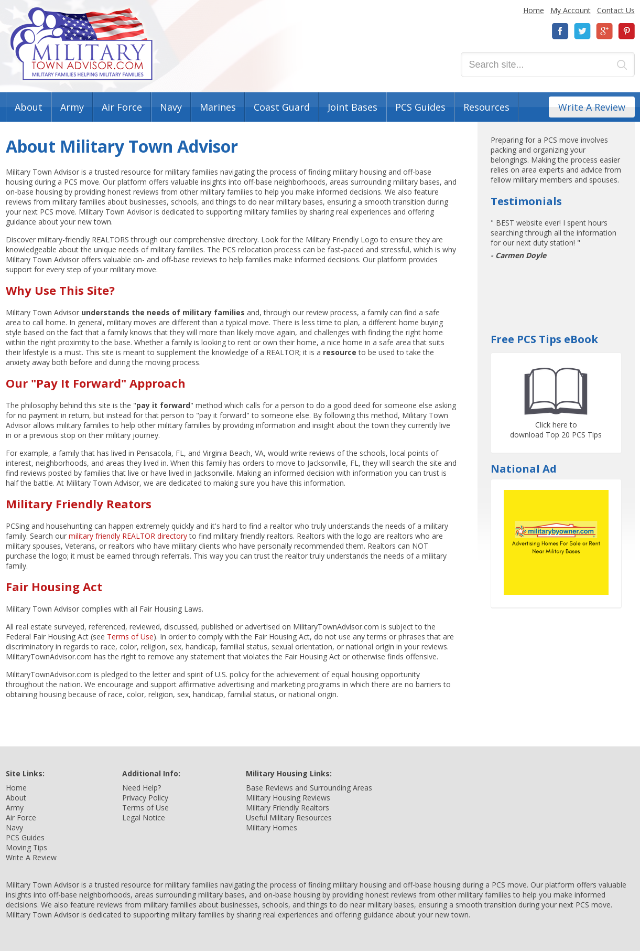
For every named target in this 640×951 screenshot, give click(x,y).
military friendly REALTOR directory (128, 536)
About (28, 107)
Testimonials (526, 201)
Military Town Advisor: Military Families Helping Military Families (81, 44)
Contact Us (616, 10)
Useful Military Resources (289, 817)
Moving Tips (26, 847)
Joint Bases (352, 107)
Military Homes (271, 827)
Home (533, 10)
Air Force (122, 107)
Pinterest (626, 31)
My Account (570, 10)
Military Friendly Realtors (287, 808)
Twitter (582, 31)
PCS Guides (420, 107)
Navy (171, 107)
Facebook (560, 31)
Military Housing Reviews (288, 798)
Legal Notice (143, 817)
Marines (218, 107)
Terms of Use (130, 637)
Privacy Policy (145, 798)
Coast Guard (282, 107)
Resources (486, 107)
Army (72, 107)
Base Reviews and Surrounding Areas (309, 788)
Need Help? (141, 788)
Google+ (604, 31)
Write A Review (591, 107)
